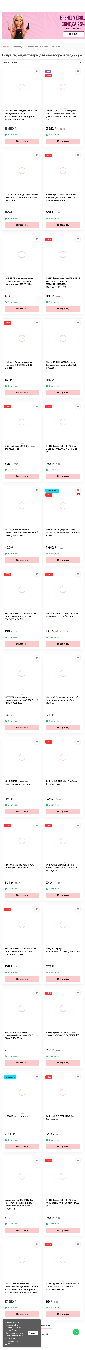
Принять (33, 1333)
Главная (5, 47)
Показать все (42, 1325)
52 (47, 1334)
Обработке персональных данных (11, 1341)
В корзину (22, 141)
